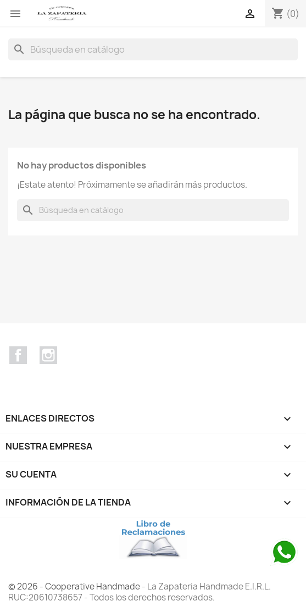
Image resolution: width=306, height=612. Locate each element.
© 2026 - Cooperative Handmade (75, 586)
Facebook (18, 355)
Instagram (48, 355)
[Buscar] (153, 49)
